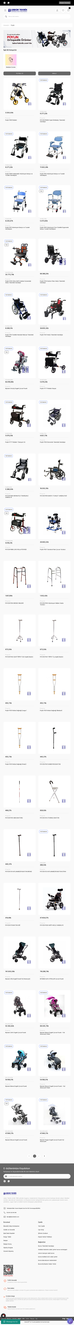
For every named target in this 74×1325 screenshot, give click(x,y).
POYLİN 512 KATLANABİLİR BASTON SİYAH (53, 874)
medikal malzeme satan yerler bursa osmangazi (52, 1253)
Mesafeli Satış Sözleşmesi (11, 1230)
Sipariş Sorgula (8, 1251)
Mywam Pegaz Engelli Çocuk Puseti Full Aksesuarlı (52, 1144)
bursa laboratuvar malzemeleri (47, 1264)
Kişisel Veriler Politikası (45, 1241)
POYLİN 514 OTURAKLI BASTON (49, 820)
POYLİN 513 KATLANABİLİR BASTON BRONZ (18, 874)
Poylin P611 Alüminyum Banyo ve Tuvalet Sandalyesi (17, 228)
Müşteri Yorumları (65, 2)
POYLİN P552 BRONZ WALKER (14, 605)
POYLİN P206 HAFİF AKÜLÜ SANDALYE (51, 928)
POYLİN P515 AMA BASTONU (14, 820)
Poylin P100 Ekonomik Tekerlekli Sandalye (52, 443)
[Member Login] (57, 10)
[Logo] (17, 10)
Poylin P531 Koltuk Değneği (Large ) (16, 712)
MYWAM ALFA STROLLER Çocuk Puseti (51, 982)
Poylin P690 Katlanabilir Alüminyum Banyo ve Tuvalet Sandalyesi (19, 174)
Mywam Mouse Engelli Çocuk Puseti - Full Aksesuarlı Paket (52, 1090)
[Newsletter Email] (37, 1180)
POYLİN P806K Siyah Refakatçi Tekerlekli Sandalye (52, 120)
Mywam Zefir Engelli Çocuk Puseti (15, 1036)
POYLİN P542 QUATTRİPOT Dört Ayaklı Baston (19, 658)
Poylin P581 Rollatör (11, 120)
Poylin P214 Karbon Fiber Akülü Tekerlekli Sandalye (52, 282)
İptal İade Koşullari (9, 1237)
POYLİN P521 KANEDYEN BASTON (50, 766)
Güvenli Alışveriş (8, 1255)
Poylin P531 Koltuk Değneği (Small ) (15, 766)
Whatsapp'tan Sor (10, 1322)
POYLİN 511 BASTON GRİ (12, 928)
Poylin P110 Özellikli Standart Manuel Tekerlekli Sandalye (19, 336)
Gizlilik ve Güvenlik (9, 1233)
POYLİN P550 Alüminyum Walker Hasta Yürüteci (51, 605)
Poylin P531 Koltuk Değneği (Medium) (51, 712)
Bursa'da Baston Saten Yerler (47, 1268)
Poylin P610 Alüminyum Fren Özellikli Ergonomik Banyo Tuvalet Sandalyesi (54, 228)
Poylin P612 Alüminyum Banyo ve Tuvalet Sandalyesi (52, 174)
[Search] (37, 16)
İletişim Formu (7, 1248)
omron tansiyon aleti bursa (46, 1257)
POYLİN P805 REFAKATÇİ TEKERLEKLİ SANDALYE (16, 497)
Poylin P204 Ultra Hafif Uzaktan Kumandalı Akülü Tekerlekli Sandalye (18, 282)
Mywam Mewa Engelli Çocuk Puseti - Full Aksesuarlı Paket (52, 1036)
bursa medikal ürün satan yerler (47, 1260)
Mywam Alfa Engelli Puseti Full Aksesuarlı (17, 982)
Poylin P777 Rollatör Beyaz (48, 389)
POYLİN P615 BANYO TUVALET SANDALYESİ (53, 497)
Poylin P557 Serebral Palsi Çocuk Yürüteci (53, 551)
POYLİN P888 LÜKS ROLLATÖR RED (16, 551)
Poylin (12, 25)
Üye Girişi (41, 1233)
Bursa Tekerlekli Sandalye (46, 1250)
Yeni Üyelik (41, 1230)
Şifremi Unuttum (43, 1237)
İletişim (5, 1244)
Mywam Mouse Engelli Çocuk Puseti (16, 1143)
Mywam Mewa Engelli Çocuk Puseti (16, 1089)
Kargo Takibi (7, 1241)
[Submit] (5, 1180)
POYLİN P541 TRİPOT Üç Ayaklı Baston (51, 658)
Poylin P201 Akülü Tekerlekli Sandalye (51, 335)
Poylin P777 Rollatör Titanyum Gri (15, 443)
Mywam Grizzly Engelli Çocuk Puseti (16, 389)
